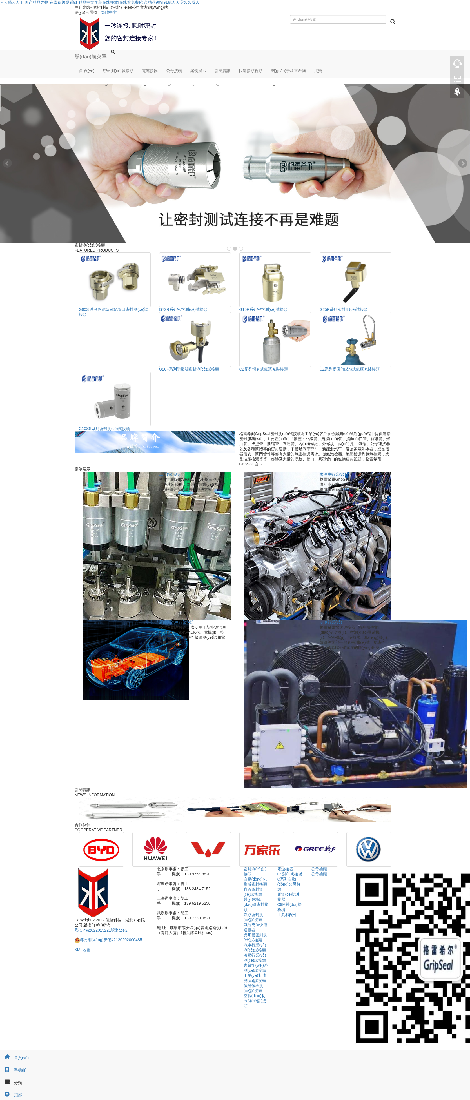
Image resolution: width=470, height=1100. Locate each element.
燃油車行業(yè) (333, 474)
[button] (118, 85)
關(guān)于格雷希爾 (288, 70)
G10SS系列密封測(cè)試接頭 (104, 428)
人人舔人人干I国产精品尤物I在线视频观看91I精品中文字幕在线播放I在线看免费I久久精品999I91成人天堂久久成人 (99, 2)
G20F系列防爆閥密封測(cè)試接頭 (189, 369)
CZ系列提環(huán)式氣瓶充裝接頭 (350, 369)
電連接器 (150, 70)
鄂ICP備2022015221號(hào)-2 (101, 930)
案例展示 (198, 70)
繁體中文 (109, 12)
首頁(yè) (14, 1057)
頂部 (11, 1095)
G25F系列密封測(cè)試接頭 (344, 309)
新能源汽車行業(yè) (176, 622)
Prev (7, 163)
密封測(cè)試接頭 (118, 70)
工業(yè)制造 (170, 474)
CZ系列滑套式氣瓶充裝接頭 (263, 369)
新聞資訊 (222, 70)
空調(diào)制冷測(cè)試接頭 (255, 1000)
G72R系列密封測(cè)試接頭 (183, 309)
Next (462, 163)
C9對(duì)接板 (289, 874)
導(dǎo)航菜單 (91, 56)
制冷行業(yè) (331, 622)
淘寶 (318, 70)
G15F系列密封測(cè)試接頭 (263, 309)
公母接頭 (174, 70)
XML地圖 (83, 950)
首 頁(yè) (87, 70)
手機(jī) (13, 1070)
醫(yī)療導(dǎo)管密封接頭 (256, 904)
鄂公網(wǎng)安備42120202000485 (108, 939)
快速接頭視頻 (250, 70)
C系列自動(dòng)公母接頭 (288, 884)
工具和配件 (287, 914)
